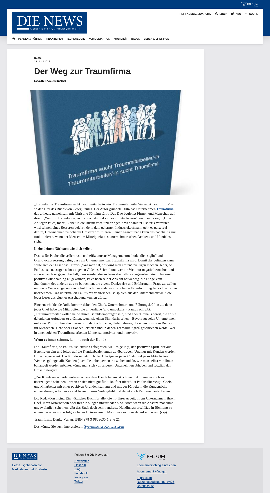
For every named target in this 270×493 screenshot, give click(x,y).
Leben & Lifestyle (156, 38)
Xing (77, 469)
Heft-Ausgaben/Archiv (195, 13)
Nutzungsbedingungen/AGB (155, 481)
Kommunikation (99, 38)
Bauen (135, 38)
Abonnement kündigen (152, 471)
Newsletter (81, 461)
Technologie (75, 38)
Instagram (81, 477)
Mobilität (121, 38)
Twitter (78, 481)
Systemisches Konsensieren (104, 426)
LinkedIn (80, 465)
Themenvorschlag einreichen (156, 465)
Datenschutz (145, 486)
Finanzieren (54, 38)
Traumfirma (165, 209)
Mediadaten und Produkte (29, 469)
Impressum (144, 477)
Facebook (81, 473)
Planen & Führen (30, 38)
